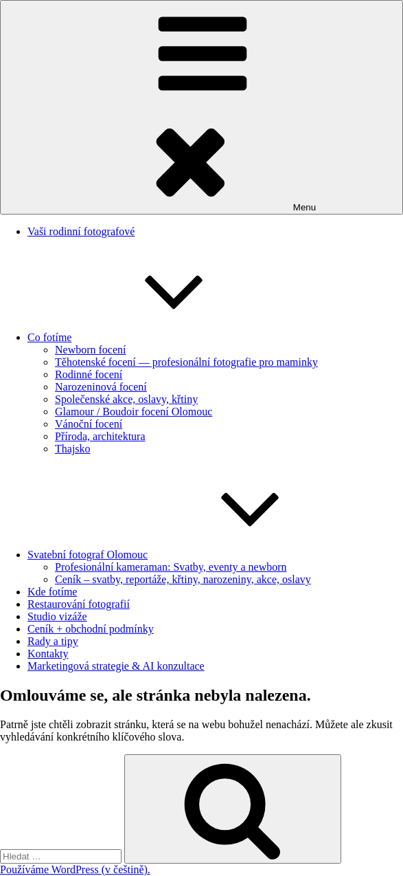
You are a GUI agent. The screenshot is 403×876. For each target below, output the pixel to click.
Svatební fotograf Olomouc (190, 554)
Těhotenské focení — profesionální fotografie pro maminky (186, 362)
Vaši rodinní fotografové (81, 231)
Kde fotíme (52, 592)
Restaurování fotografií (78, 604)
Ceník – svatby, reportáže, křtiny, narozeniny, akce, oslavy (183, 579)
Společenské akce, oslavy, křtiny (126, 399)
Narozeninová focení (101, 387)
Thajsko (73, 449)
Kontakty (48, 653)
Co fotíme (152, 337)
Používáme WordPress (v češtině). (75, 869)
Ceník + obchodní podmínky (90, 629)
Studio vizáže (57, 616)
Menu (201, 107)
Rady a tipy (52, 641)
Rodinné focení (88, 374)
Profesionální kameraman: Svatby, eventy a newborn (171, 567)
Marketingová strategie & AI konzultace (116, 666)
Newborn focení (90, 349)
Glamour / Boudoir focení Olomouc (133, 411)
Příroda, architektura (100, 436)
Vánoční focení (88, 424)
